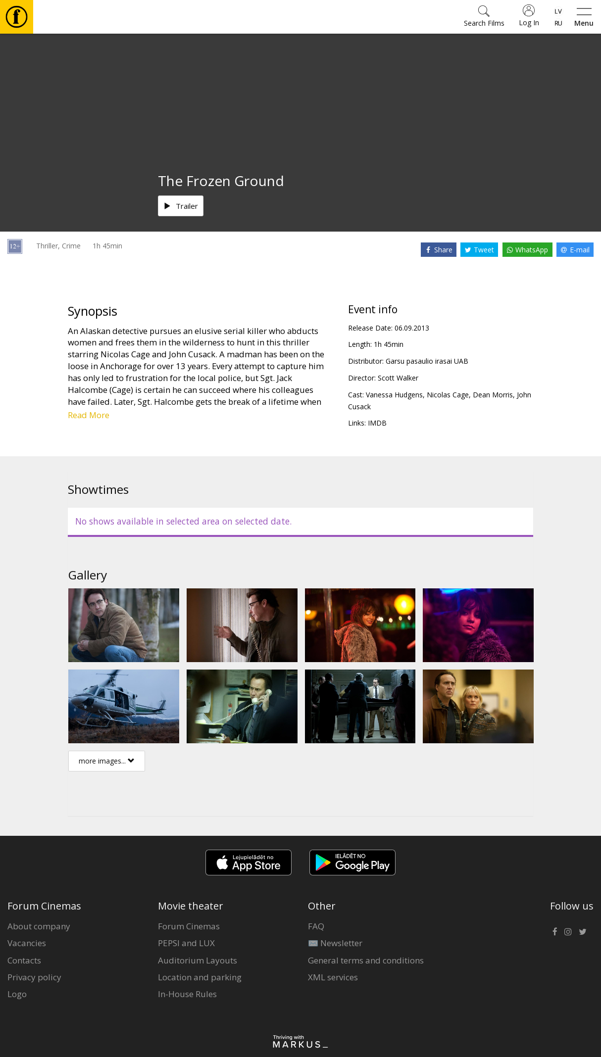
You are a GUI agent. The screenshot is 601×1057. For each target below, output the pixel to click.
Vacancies (26, 943)
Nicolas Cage (448, 394)
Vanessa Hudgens (394, 394)
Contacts (24, 960)
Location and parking (200, 977)
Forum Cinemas (189, 926)
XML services (333, 977)
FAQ (316, 926)
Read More (88, 415)
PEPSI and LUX (186, 943)
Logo (17, 994)
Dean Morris (493, 394)
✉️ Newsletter (335, 943)
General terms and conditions (366, 960)
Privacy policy (34, 977)
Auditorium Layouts (197, 960)
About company (38, 926)
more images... (107, 761)
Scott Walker (398, 378)
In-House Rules (187, 994)
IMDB (377, 423)
